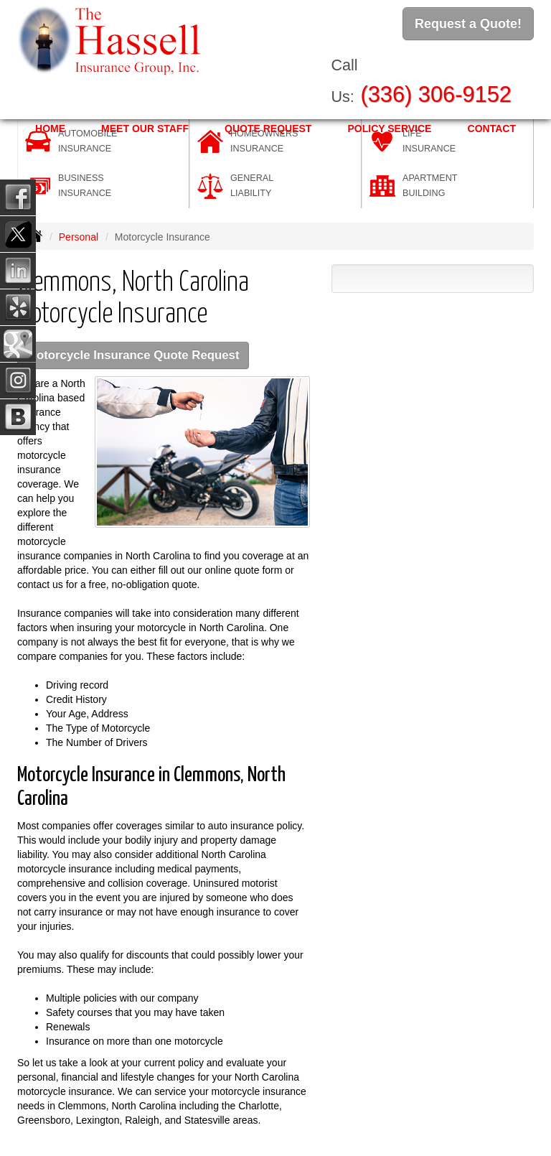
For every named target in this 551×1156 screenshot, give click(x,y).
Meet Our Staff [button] (145, 128)
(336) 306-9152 (436, 94)
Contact (492, 128)
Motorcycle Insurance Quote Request (133, 355)
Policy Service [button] (389, 128)
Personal (78, 237)
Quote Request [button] (268, 128)
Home (50, 128)
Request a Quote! (468, 24)
